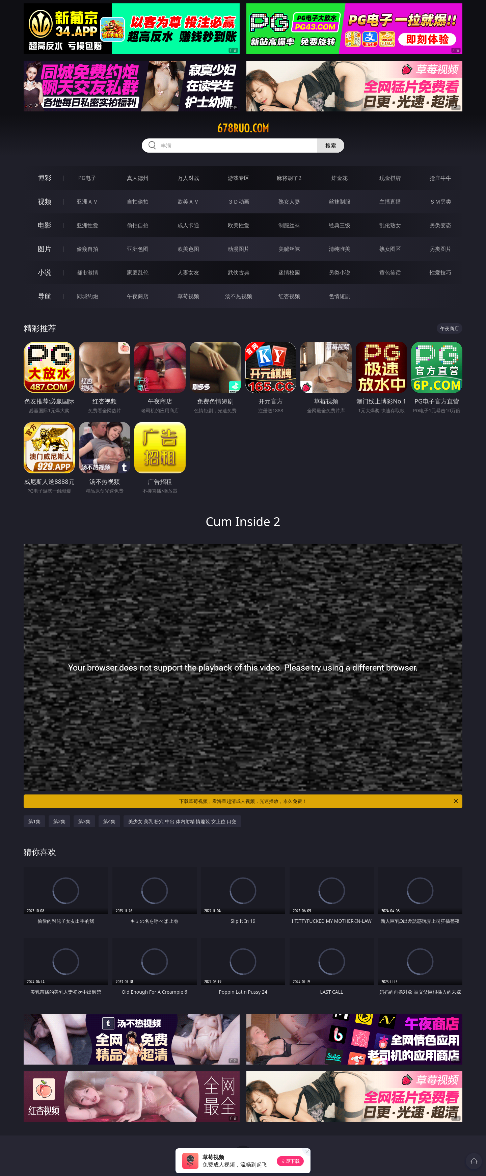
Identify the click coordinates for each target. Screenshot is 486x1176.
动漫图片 (238, 249)
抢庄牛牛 (440, 178)
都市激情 (87, 272)
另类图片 (440, 249)
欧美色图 (188, 249)
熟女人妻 (289, 201)
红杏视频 (289, 296)
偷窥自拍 (87, 249)
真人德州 (137, 178)
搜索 (330, 145)
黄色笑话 (390, 272)
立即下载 (290, 1161)
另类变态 (440, 225)
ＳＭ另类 (440, 201)
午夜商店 (137, 296)
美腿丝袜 (289, 249)
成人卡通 (188, 225)
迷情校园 (289, 272)
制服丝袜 (289, 225)
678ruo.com (243, 128)
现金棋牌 (390, 178)
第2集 (59, 821)
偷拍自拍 (137, 225)
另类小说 (339, 272)
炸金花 (339, 178)
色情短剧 (339, 296)
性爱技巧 (440, 272)
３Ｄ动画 (238, 201)
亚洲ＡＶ (87, 201)
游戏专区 (238, 178)
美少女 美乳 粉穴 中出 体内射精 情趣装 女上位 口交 (182, 821)
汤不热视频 (238, 296)
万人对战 (188, 178)
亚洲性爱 (87, 225)
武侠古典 (238, 272)
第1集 (34, 821)
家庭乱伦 (137, 272)
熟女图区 (390, 249)
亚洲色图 (137, 249)
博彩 (44, 177)
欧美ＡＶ (188, 201)
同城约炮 (87, 296)
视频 (44, 201)
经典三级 (339, 225)
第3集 (84, 821)
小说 (44, 272)
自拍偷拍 (137, 201)
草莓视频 (188, 296)
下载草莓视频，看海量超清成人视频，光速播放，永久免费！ (319, 801)
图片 (44, 248)
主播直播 (390, 201)
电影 (44, 225)
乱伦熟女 (390, 225)
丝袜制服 (339, 201)
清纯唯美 (339, 249)
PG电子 (87, 178)
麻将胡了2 (289, 178)
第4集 (109, 821)
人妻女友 (188, 272)
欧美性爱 (238, 225)
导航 (44, 295)
